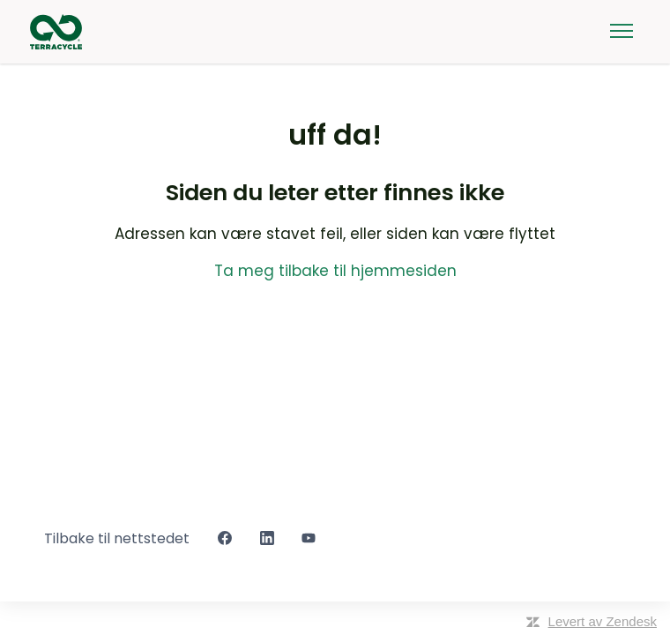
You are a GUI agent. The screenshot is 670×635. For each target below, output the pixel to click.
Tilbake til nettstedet (117, 538)
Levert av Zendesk (602, 621)
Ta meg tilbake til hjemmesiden (335, 270)
